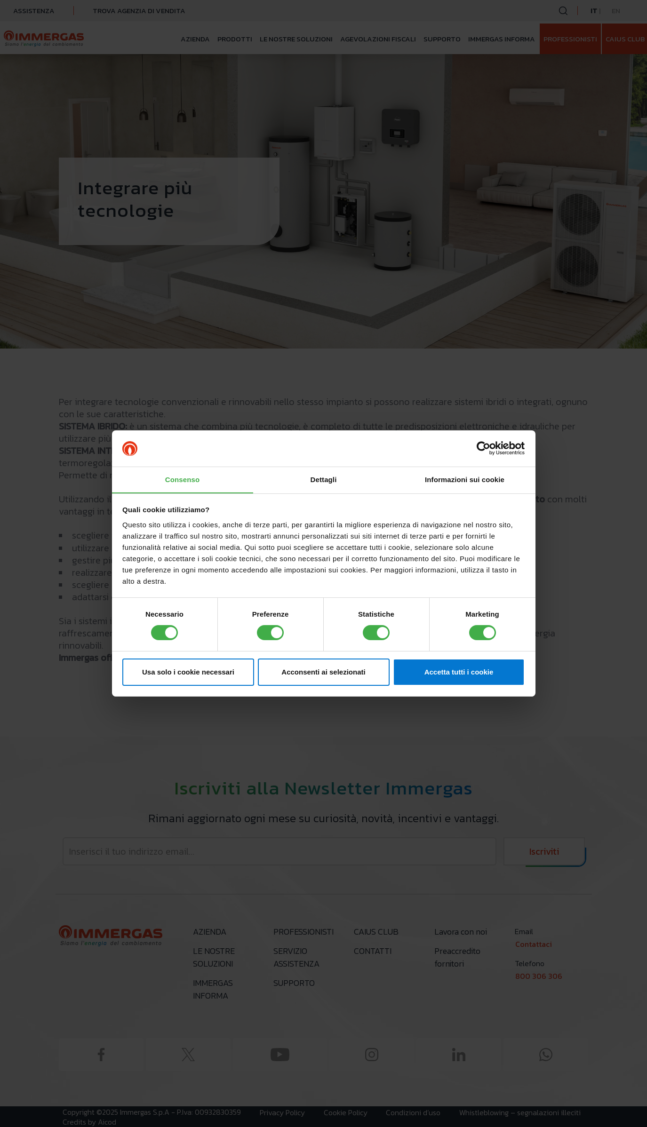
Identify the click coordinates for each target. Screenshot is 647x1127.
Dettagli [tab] (324, 479)
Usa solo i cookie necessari (188, 672)
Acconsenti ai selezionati (323, 672)
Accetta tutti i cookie (459, 672)
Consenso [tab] (182, 479)
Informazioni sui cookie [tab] (464, 479)
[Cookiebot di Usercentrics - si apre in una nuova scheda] (483, 448)
